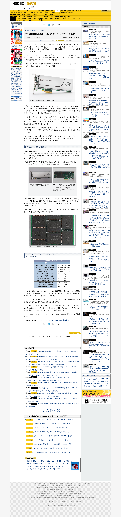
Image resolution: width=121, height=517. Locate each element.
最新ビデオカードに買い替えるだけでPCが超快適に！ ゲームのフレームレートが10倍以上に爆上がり (99, 166)
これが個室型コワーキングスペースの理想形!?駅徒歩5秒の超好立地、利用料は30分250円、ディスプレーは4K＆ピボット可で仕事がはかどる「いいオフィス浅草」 (99, 219)
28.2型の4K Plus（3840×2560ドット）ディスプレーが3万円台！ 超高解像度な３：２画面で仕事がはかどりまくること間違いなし (99, 293)
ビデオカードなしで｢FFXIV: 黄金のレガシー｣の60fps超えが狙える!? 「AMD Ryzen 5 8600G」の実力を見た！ (99, 369)
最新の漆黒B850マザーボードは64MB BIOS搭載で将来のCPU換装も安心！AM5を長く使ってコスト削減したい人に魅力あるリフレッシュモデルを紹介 (99, 155)
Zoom (74, 18)
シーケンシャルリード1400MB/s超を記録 (55, 320)
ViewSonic (62, 16)
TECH (28, 10)
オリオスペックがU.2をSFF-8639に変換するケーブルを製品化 (53, 419)
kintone (29, 18)
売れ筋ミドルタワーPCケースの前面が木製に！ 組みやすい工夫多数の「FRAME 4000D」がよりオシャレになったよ (99, 320)
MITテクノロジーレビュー (74, 495)
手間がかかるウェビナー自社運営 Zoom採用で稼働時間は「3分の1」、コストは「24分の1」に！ (100, 62)
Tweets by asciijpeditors (88, 23)
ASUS (51, 14)
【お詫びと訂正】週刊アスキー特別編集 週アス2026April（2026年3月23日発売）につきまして (96, 382)
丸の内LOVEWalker (81, 497)
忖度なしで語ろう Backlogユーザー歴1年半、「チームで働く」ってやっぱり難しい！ (99, 307)
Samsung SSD (40, 491)
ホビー (53, 10)
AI (16, 10)
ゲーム (81, 10)
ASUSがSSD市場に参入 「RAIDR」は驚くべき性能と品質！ (52, 452)
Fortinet (63, 18)
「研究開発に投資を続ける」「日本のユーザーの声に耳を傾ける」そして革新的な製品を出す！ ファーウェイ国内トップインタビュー (99, 204)
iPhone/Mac (41, 10)
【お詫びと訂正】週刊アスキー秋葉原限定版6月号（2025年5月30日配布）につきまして (96, 386)
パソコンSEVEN (40, 14)
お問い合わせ (71, 501)
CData (51, 18)
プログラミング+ (55, 12)
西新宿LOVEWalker (56, 497)
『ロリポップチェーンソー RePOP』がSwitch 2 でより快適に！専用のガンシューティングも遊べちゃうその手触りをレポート (99, 49)
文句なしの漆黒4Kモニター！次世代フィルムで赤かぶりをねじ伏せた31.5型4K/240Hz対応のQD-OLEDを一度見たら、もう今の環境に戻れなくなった (99, 234)
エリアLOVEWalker (38, 497)
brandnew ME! (41, 20)
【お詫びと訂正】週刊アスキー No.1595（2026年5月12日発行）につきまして (96, 379)
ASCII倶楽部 (106, 11)
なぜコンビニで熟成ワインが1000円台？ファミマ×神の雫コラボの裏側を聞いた (99, 244)
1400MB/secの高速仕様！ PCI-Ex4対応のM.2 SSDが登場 (52, 444)
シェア (41, 40)
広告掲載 (78, 501)
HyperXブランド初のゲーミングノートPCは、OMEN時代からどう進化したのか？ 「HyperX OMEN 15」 (99, 193)
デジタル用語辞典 (58, 495)
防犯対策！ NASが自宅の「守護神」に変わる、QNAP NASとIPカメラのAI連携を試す (99, 269)
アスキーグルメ (33, 12)
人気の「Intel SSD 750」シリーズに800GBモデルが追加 (51, 423)
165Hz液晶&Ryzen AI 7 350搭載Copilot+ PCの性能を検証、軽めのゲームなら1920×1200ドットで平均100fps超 (99, 334)
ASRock (46, 16)
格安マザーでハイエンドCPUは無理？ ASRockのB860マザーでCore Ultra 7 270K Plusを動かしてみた (99, 345)
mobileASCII (65, 495)
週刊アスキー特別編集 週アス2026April (17, 46)
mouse (23, 14)
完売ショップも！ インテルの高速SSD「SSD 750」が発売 (52, 436)
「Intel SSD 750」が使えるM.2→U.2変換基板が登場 (50, 427)
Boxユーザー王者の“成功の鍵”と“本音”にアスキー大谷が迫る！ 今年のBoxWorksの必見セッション (99, 76)
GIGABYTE (35, 16)
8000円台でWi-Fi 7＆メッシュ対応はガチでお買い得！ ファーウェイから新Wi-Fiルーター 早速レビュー (99, 259)
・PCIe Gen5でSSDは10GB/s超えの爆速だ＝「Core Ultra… (16, 75)
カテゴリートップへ (75, 333)
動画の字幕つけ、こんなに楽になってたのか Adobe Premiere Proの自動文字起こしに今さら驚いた (59, 469)
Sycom (35, 14)
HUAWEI (57, 16)
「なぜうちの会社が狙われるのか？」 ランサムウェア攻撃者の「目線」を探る (99, 114)
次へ (59, 24)
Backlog (57, 18)
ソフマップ (35, 20)
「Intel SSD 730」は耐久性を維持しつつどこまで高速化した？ (52, 448)
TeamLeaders (47, 12)
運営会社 (64, 501)
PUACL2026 (70, 12)
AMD (24, 16)
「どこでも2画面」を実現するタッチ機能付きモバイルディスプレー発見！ (99, 90)
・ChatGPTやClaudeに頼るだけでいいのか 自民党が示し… (16, 90)
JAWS (18, 18)
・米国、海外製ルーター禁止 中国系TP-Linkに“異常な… (16, 70)
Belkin (68, 16)
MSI (46, 14)
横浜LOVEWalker (47, 497)
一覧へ (107, 375)
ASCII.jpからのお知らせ (88, 375)
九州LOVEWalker (73, 497)
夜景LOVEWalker (64, 497)
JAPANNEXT (29, 20)
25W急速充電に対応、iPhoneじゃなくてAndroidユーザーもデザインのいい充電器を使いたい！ (99, 282)
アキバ (65, 10)
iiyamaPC (29, 14)
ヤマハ (68, 18)
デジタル (34, 10)
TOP (31, 483)
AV (62, 10)
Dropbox (46, 18)
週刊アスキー (40, 12)
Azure (35, 18)
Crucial (51, 16)
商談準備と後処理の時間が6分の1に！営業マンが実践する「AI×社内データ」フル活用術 (99, 102)
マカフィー (18, 20)
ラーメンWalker (30, 497)
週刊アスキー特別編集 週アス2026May (17, 26)
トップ (12, 10)
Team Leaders (61, 493)
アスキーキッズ (13, 12)
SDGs (61, 12)
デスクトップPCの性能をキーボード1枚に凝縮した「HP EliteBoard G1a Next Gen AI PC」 (99, 181)
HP (57, 14)
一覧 (53, 40)
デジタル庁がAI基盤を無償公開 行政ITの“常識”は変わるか (46, 466)
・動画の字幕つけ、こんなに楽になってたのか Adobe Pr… (16, 85)
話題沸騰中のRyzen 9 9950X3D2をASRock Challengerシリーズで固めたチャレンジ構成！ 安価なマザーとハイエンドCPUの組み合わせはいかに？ (99, 140)
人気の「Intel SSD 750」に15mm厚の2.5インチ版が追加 (51, 432)
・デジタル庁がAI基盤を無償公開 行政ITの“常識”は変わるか (16, 80)
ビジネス (23, 10)
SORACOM (54, 491)
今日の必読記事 (43, 495)
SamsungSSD (39, 16)
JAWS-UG (44, 487)
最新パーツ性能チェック (33, 30)
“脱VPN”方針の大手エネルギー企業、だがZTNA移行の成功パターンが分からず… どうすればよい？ (99, 128)
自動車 (48, 10)
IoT (19, 10)
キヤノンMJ (24, 20)
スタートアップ (75, 10)
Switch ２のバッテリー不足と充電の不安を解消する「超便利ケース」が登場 (99, 36)
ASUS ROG (29, 16)
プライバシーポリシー (54, 501)
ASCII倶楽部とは (18, 93)
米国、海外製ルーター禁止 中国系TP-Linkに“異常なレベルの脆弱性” (49, 461)
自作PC (31, 3)
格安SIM (20, 12)
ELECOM (18, 16)
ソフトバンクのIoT (79, 18)
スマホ (69, 10)
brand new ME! (70, 489)
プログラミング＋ (69, 493)
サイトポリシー (43, 501)
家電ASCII (26, 12)
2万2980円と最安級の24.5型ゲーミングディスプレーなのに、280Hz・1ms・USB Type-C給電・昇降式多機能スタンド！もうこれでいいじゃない (99, 358)
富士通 (18, 14)
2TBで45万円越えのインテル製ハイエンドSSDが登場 (50, 440)
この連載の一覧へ (52, 410)
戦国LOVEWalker (90, 497)
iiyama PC (58, 485)
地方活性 (65, 12)
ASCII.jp (18, 3)
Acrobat (24, 18)
